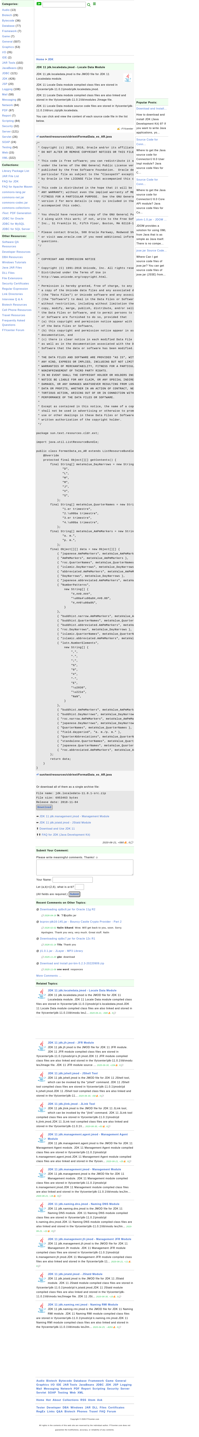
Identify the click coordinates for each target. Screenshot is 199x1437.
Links (51, 1414)
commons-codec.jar (15, 202)
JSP (4, 84)
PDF (5, 110)
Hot (48, 1403)
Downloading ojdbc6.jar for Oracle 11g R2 (67, 912)
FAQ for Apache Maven (17, 186)
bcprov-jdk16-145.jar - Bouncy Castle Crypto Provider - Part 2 (81, 925)
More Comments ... (48, 979)
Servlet (7, 136)
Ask (99, 1403)
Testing (7, 147)
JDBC (6, 73)
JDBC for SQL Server (16, 229)
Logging (7, 89)
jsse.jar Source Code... (151, 250)
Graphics (8, 47)
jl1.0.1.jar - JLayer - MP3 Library (61, 954)
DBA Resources (12, 257)
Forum (111, 1414)
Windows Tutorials (14, 262)
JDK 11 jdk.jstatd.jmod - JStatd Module (65, 822)
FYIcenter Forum (13, 330)
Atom (91, 1403)
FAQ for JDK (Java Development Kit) (66, 834)
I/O (4, 52)
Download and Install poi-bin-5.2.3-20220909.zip (72, 966)
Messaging (9, 99)
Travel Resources (13, 315)
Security (7, 126)
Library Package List (15, 171)
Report (6, 115)
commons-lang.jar (14, 192)
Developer (54, 1410)
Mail (5, 94)
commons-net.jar (13, 197)
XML (5, 157)
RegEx (40, 1414)
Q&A (60, 1414)
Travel (93, 1414)
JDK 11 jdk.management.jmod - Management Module (74, 816)
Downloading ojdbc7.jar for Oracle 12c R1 (67, 941)
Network (7, 105)
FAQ (102, 1414)
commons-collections (16, 207)
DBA (66, 1410)
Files (103, 1410)
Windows (76, 1410)
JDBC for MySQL (13, 223)
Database (8, 25)
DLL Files (8, 272)
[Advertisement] (17, 382)
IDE (4, 57)
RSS (83, 1403)
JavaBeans (9, 68)
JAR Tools (8, 62)
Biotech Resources (14, 304)
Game (6, 36)
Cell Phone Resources (17, 310)
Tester (40, 1410)
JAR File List (10, 176)
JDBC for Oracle (13, 218)
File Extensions (12, 278)
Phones (82, 1414)
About (57, 1403)
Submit (74, 897)
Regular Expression (15, 288)
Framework (9, 31)
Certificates (116, 1410)
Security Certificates (15, 283)
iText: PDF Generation (16, 213)
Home (40, 59)
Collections (71, 1403)
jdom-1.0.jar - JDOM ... (151, 219)
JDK (5, 78)
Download (44, 807)
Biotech (7, 15)
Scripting (8, 120)
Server (6, 131)
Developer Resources (16, 251)
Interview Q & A (12, 299)
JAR (88, 1410)
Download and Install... (151, 108)
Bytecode (8, 20)
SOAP (6, 142)
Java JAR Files (12, 267)
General (7, 41)
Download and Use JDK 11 (57, 828)
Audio (6, 10)
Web (5, 152)
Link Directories (12, 294)
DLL (95, 1410)
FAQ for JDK (10, 181)
